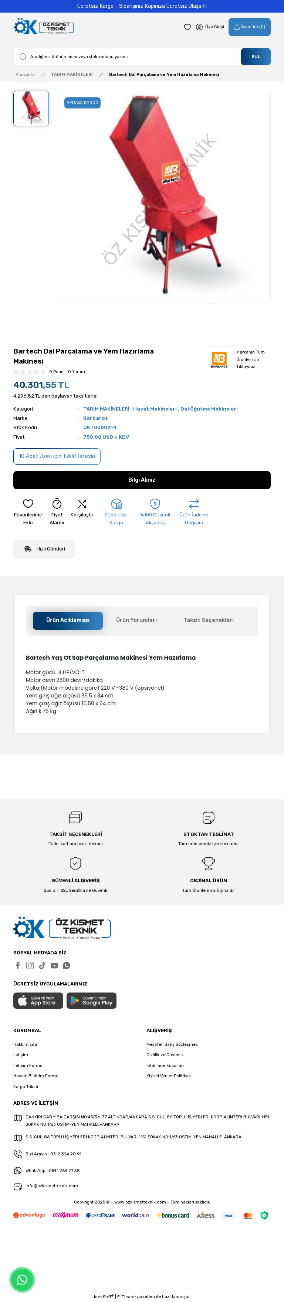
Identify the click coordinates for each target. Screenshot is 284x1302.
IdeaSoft (104, 1296)
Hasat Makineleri (155, 409)
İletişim (20, 1054)
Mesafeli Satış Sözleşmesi (172, 1044)
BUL (255, 56)
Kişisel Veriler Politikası (169, 1075)
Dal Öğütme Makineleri (209, 409)
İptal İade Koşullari (165, 1065)
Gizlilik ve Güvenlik (165, 1054)
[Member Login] (210, 27)
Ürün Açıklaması (67, 620)
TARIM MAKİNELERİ (106, 409)
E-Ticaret (126, 1296)
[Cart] (250, 27)
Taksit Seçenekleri (208, 620)
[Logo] (43, 27)
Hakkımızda (25, 1044)
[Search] (142, 57)
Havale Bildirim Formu (35, 1075)
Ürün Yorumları (136, 620)
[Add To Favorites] (28, 512)
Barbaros (95, 418)
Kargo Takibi (25, 1086)
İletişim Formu (28, 1065)
